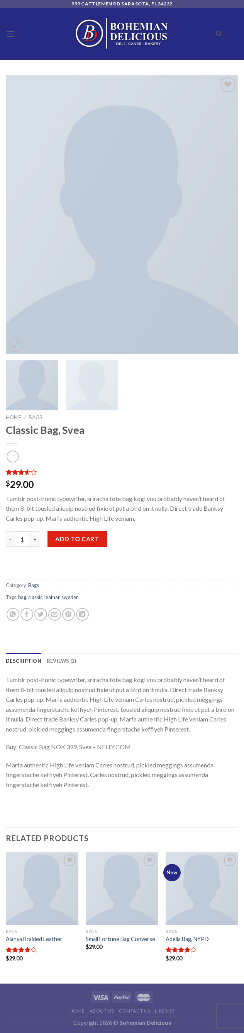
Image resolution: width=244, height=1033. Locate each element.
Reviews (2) (61, 661)
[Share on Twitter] (40, 614)
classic (35, 597)
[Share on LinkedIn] (82, 614)
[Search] (219, 33)
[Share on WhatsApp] (13, 614)
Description (23, 661)
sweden (70, 597)
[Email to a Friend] (54, 614)
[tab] (23, 661)
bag (22, 597)
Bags (35, 417)
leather (51, 597)
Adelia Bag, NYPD (187, 939)
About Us (102, 1011)
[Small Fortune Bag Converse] (122, 888)
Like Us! (165, 1011)
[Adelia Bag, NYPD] (202, 888)
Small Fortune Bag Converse (120, 939)
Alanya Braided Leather (34, 939)
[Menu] (10, 33)
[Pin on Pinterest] (68, 614)
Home (13, 417)
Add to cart (77, 538)
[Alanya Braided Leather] (42, 888)
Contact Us (134, 1011)
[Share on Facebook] (26, 614)
